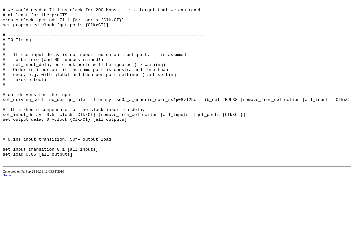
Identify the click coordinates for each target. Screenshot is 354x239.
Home (7, 207)
